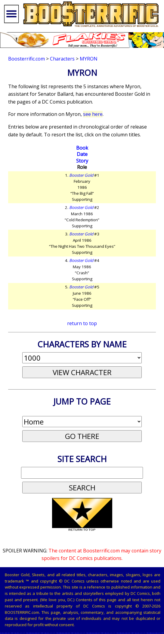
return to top (82, 323)
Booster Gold (81, 175)
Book (82, 148)
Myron (88, 58)
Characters (62, 58)
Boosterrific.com (26, 58)
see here (93, 114)
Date (82, 154)
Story (82, 160)
